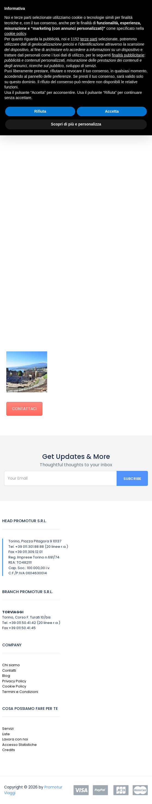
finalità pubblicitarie (128, 55)
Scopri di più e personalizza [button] (76, 124)
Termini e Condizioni (20, 691)
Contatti (9, 670)
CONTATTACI (24, 408)
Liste (6, 734)
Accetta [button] (112, 111)
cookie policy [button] (15, 33)
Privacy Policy (14, 681)
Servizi (8, 728)
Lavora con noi (15, 739)
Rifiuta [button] (40, 111)
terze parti (88, 39)
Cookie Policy (14, 686)
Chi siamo (11, 665)
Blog (6, 675)
